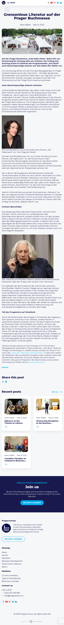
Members (6, 558)
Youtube (51, 3)
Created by (32, 621)
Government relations (11, 564)
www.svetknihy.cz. (36, 362)
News (4, 552)
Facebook (48, 3)
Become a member (32, 503)
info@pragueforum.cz (13, 596)
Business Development (12, 561)
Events (5, 555)
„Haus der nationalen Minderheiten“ (27, 353)
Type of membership (11, 578)
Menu (12, 3)
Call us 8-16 (6, 590)
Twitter (58, 3)
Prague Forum (3, 3)
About (4, 567)
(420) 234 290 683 (12, 593)
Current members (10, 575)
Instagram (55, 3)
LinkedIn (61, 3)
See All (55, 392)
